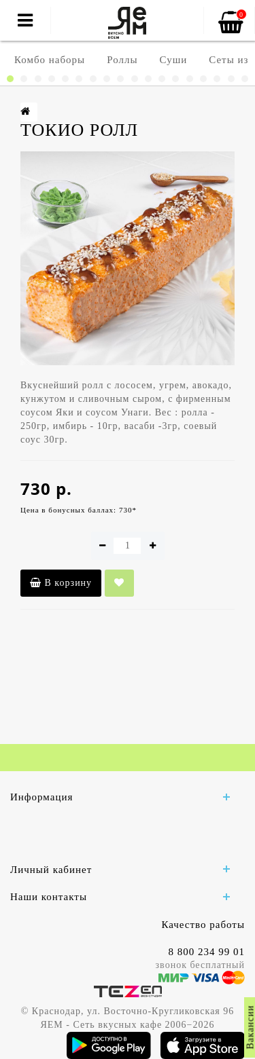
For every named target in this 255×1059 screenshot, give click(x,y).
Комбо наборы (49, 59)
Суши (174, 59)
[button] (10, 78)
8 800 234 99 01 (207, 951)
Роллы (122, 59)
